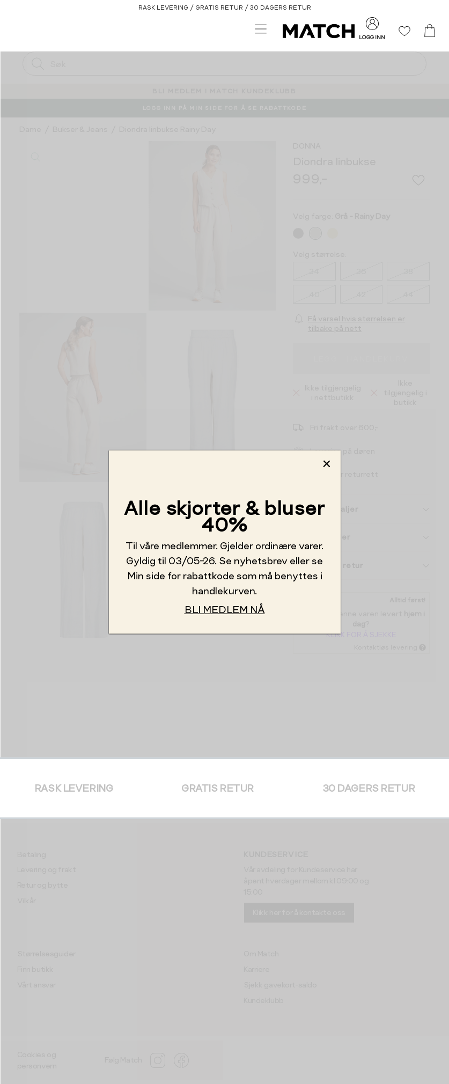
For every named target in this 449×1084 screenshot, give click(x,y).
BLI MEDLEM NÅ (225, 609)
